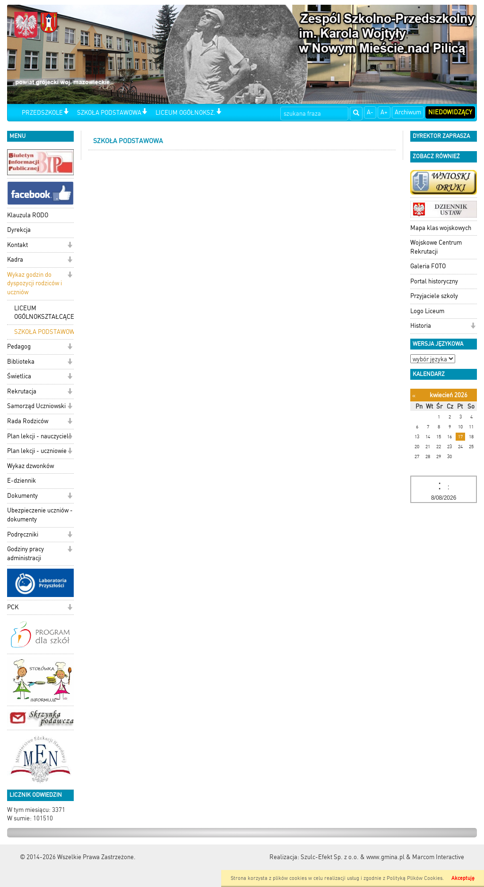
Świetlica (19, 376)
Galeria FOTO (428, 266)
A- (370, 112)
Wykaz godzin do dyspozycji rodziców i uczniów (34, 283)
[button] (66, 112)
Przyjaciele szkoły (434, 295)
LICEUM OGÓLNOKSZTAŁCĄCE (44, 313)
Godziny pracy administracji (25, 554)
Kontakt (17, 244)
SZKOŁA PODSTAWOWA (109, 112)
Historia (420, 325)
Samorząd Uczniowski (36, 405)
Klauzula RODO (27, 215)
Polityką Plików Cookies (414, 878)
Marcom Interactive (438, 857)
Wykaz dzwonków (30, 465)
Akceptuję (463, 878)
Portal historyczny (434, 281)
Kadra (15, 259)
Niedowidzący (450, 112)
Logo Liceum (427, 311)
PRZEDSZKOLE (42, 112)
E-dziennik (21, 480)
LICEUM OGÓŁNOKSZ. (186, 112)
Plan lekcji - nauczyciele (39, 436)
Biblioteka (21, 361)
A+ (384, 112)
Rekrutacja (21, 391)
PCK (12, 607)
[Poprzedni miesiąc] (413, 395)
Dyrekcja (19, 229)
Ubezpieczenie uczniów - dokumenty (40, 515)
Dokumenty (22, 495)
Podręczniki (22, 534)
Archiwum (408, 112)
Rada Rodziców (27, 421)
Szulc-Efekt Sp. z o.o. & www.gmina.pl (353, 857)
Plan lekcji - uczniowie (37, 450)
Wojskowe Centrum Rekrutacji (436, 247)
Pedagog (19, 346)
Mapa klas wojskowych (440, 227)
